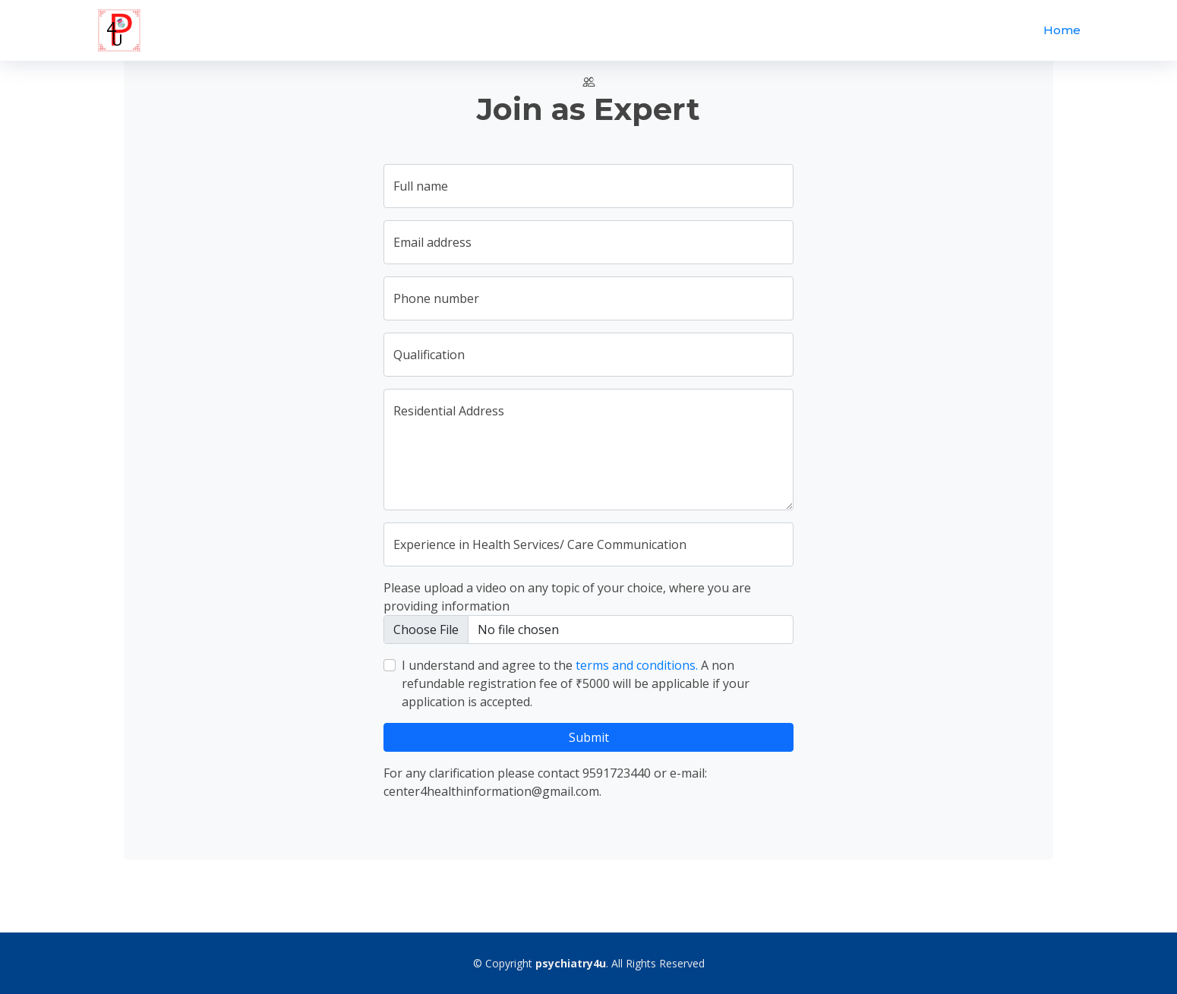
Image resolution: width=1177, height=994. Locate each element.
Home (1062, 30)
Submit (589, 737)
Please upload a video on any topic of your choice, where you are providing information (567, 596)
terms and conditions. (637, 665)
